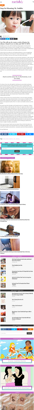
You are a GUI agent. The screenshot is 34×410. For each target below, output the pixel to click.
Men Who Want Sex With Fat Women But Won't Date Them (11, 173)
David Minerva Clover (14, 262)
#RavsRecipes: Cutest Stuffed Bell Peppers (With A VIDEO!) (21, 312)
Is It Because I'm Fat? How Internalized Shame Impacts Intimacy (13, 204)
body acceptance (9, 138)
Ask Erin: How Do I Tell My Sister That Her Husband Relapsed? (17, 388)
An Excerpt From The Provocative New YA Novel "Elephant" (20, 284)
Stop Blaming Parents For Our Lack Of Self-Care (9, 189)
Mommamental (17, 338)
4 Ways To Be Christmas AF (17, 305)
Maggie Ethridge (14, 274)
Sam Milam (13, 266)
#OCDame (17, 392)
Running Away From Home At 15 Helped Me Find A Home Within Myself (22, 272)
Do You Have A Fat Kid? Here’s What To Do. (17, 361)
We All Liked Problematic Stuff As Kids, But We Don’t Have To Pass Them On (22, 259)
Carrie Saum (4, 36)
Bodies (2, 5)
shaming (17, 138)
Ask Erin (17, 365)
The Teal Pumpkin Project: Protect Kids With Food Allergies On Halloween (21, 318)
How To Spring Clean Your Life (17, 299)
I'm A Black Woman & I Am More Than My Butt (9, 236)
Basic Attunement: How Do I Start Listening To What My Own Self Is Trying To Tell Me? (22, 294)
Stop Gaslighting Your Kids (17, 265)
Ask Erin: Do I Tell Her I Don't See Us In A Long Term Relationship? (21, 278)
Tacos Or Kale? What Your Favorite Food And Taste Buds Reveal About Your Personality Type (15, 220)
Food (4, 138)
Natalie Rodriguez (14, 286)
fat (14, 138)
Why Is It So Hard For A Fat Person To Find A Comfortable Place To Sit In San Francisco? (15, 252)
